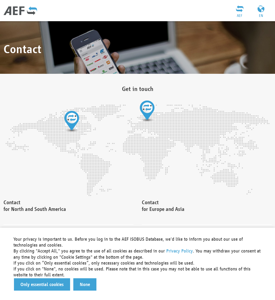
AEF (239, 15)
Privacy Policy (179, 251)
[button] (42, 284)
